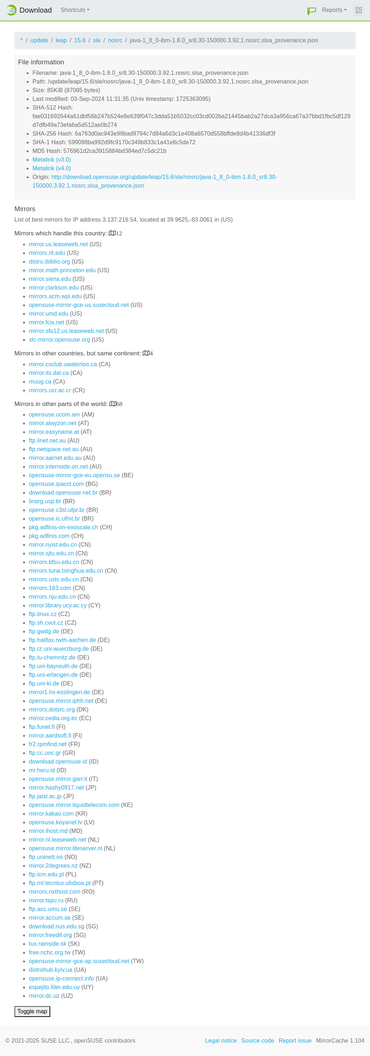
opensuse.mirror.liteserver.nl (65, 848)
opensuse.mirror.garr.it (58, 779)
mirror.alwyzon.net (53, 423)
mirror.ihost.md (48, 831)
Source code (257, 1041)
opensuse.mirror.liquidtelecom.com (74, 805)
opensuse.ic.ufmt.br (54, 519)
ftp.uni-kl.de (44, 683)
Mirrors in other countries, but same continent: (78, 353)
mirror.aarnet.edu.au (55, 458)
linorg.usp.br (45, 501)
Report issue (295, 1041)
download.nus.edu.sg (56, 926)
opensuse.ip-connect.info (61, 978)
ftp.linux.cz (43, 614)
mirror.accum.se (49, 918)
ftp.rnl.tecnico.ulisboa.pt (60, 883)
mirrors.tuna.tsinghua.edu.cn (66, 571)
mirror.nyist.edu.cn (53, 545)
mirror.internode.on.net (58, 466)
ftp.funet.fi (42, 727)
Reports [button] (332, 10)
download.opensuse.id (58, 761)
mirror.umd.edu (48, 314)
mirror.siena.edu (50, 279)
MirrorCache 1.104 (340, 1041)
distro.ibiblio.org (49, 261)
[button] (312, 10)
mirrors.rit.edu (47, 253)
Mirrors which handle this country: (61, 233)
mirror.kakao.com (51, 814)
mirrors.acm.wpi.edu (55, 296)
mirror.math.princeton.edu (62, 270)
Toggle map (32, 1011)
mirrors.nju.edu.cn (52, 597)
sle (97, 40)
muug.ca (40, 382)
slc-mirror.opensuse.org (59, 340)
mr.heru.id (42, 770)
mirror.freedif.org (50, 935)
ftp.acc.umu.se (48, 909)
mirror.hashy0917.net (56, 787)
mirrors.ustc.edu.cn (54, 579)
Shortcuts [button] (73, 10)
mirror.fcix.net (46, 322)
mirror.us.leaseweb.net (58, 244)
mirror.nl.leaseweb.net (57, 840)
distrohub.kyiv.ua (51, 970)
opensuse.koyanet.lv (55, 822)
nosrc (115, 40)
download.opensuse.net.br (63, 492)
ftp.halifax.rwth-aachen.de (62, 640)
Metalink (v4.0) (52, 168)
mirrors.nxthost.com (54, 892)
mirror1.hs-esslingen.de (59, 692)
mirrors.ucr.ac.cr (50, 390)
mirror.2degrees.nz (53, 866)
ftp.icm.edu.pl (46, 874)
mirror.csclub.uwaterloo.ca (63, 364)
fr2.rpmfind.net (48, 744)
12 (119, 233)
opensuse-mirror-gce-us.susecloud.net (79, 305)
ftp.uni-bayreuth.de (53, 666)
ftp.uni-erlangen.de (53, 675)
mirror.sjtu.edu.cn (51, 553)
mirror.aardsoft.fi (50, 735)
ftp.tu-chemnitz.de (52, 657)
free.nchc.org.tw (49, 952)
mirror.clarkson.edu (54, 288)
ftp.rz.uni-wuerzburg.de (59, 649)
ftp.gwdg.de (44, 631)
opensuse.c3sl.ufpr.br (57, 510)
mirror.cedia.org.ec (53, 718)
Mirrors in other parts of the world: (61, 404)
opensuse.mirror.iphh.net (61, 701)
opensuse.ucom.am (54, 414)
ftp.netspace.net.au (54, 449)
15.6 (80, 40)
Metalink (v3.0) (52, 160)
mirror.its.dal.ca (49, 373)
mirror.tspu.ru (46, 900)
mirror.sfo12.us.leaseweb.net (66, 331)
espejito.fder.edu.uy (54, 987)
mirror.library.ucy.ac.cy (58, 605)
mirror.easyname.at (54, 432)
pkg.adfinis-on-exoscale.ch (63, 527)
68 (119, 404)
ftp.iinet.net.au (47, 440)
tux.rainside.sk (47, 944)
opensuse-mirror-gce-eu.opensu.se (74, 475)
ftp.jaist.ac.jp (45, 796)
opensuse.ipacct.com (56, 484)
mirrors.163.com (50, 588)
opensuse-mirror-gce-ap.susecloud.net (79, 961)
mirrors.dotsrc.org (52, 709)
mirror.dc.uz (44, 996)
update (39, 40)
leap (61, 40)
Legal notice (221, 1041)
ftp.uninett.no (46, 857)
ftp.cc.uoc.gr (45, 753)
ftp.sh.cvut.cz (46, 623)
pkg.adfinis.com (49, 536)
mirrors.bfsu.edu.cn (54, 562)
